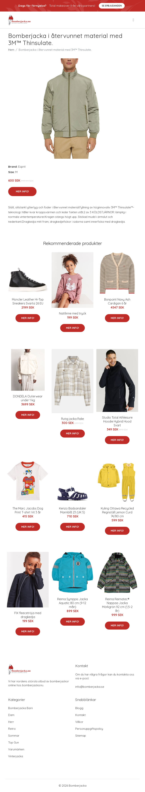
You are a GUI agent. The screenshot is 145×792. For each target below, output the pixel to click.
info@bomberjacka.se (89, 686)
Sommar (13, 735)
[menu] (133, 19)
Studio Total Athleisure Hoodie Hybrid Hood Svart (117, 421)
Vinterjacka (15, 756)
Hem (11, 49)
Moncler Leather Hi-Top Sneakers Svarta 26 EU (28, 301)
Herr (11, 722)
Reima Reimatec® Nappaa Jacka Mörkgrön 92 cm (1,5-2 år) (117, 605)
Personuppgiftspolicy (89, 728)
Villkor (79, 722)
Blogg (79, 708)
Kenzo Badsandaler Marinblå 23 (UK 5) (72, 510)
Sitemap (80, 735)
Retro (12, 728)
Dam (11, 715)
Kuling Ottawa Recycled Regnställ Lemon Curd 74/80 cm (117, 512)
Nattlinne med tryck (72, 313)
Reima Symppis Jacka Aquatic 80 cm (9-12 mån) (72, 603)
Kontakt (80, 715)
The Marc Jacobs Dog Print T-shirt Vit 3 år (27, 510)
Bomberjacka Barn (20, 708)
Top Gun (13, 742)
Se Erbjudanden (112, 5)
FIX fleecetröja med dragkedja (27, 615)
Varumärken (16, 749)
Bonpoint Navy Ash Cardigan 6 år (117, 301)
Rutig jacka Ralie (72, 419)
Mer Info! (22, 191)
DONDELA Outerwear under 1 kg (27, 398)
